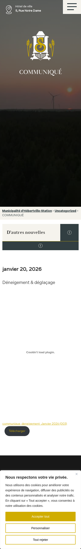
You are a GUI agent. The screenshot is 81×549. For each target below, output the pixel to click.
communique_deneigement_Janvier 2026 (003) (34, 423)
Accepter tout (40, 516)
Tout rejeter (40, 539)
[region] (40, 509)
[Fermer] (76, 474)
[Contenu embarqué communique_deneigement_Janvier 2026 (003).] (40, 352)
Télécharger (17, 431)
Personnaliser (40, 528)
